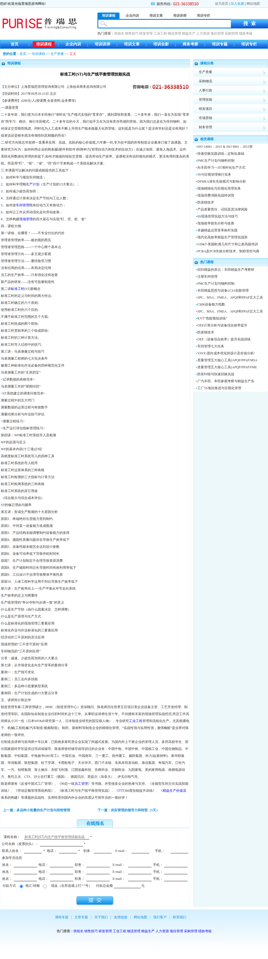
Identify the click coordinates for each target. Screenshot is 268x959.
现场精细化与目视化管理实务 (219, 188)
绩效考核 (245, 33)
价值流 (181, 791)
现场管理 (26, 219)
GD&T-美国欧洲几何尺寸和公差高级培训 (227, 244)
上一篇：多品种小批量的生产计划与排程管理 (36, 810)
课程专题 (61, 917)
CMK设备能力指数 (211, 304)
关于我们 (101, 917)
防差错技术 (205, 202)
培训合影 (161, 44)
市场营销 (205, 118)
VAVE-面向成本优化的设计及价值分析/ (226, 353)
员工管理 (81, 784)
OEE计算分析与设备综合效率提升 (222, 325)
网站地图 (253, 4)
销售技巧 (131, 33)
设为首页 (221, 4)
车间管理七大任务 (210, 346)
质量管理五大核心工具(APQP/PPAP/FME (227, 367)
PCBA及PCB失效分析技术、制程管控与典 (228, 251)
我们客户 (160, 917)
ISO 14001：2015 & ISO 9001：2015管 (225, 147)
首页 (14, 44)
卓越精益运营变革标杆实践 (217, 230)
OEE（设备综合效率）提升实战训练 (224, 339)
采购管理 (231, 33)
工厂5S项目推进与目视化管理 (219, 388)
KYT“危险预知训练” (212, 318)
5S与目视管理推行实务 (214, 174)
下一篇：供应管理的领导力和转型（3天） (128, 810)
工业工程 (160, 33)
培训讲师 (102, 44)
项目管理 (217, 33)
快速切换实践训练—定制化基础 (220, 154)
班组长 (119, 33)
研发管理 (146, 33)
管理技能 (205, 99)
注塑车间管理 (207, 277)
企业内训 (73, 44)
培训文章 (132, 44)
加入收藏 (237, 4)
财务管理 (205, 127)
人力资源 (203, 33)
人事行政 (205, 90)
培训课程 (44, 44)
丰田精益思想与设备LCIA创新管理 (223, 290)
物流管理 (174, 33)
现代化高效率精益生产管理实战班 (222, 237)
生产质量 (57, 54)
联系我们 (179, 917)
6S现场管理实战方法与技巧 (217, 216)
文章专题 (81, 917)
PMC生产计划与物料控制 (215, 161)
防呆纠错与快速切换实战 (215, 374)
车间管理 (22, 205)
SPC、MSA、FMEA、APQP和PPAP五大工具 (230, 297)
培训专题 (220, 44)
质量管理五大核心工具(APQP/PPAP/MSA (227, 360)
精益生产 (188, 33)
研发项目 (205, 109)
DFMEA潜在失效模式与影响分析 (221, 181)
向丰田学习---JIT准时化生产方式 (221, 167)
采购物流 (205, 81)
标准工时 (17, 289)
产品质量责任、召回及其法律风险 (222, 209)
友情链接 (120, 917)
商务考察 (190, 44)
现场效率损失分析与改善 (215, 223)
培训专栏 (249, 44)
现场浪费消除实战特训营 (215, 195)
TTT (121, 791)
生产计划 (32, 184)
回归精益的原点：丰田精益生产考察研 (225, 270)
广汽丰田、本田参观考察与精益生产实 (225, 381)
